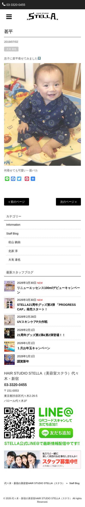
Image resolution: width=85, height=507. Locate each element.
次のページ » (68, 201)
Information (13, 224)
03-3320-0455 (15, 4)
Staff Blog (12, 233)
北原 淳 (13, 251)
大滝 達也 (11, 50)
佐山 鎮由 (14, 242)
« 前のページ (16, 201)
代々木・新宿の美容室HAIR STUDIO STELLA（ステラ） (34, 483)
